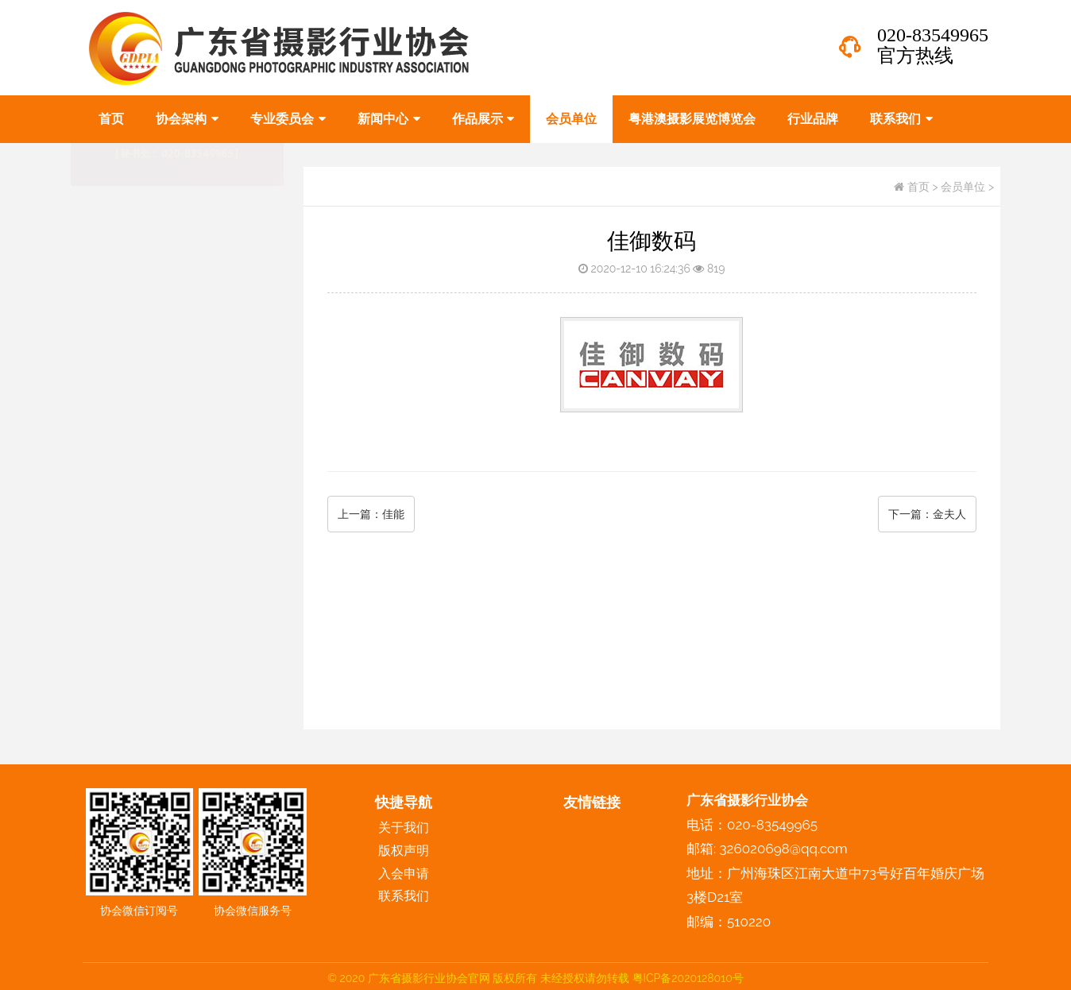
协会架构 (187, 118)
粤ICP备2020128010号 (688, 978)
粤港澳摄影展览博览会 (692, 118)
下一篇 (927, 514)
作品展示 (483, 118)
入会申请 (403, 873)
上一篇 (371, 514)
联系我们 (901, 118)
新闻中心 (389, 118)
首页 (111, 118)
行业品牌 (812, 118)
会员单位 (571, 118)
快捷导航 (403, 802)
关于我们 (403, 827)
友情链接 (592, 802)
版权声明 (108, 566)
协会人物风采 (121, 530)
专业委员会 (288, 118)
